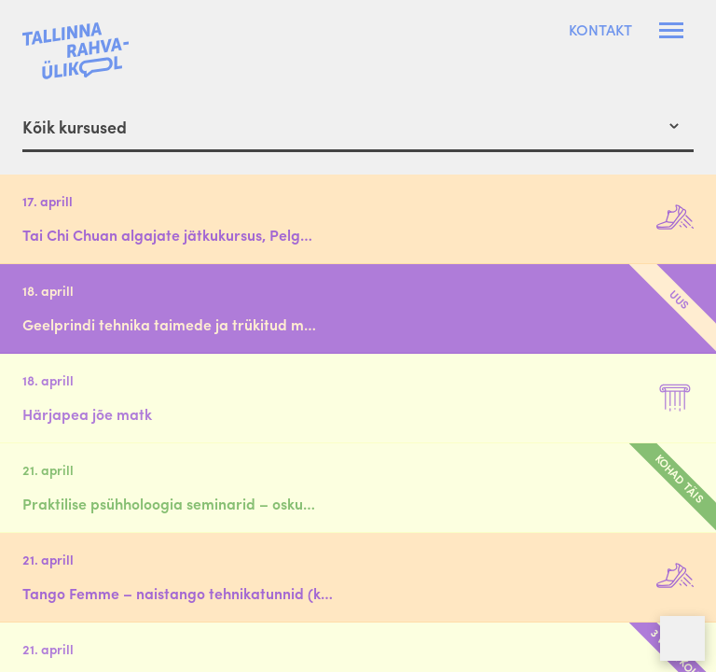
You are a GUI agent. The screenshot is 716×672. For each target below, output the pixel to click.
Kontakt (600, 29)
